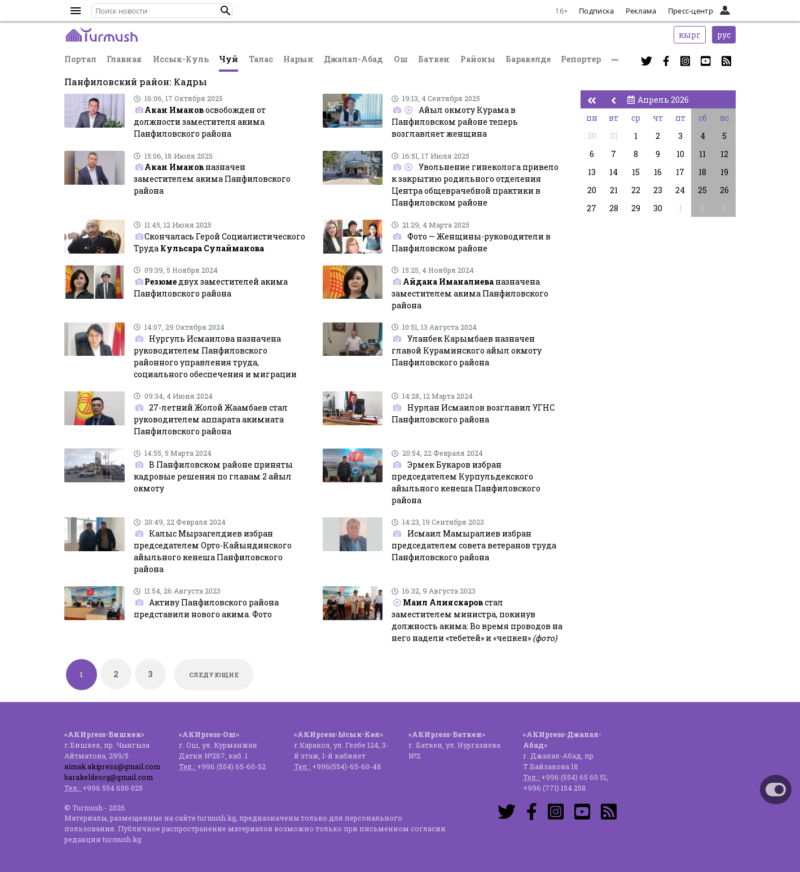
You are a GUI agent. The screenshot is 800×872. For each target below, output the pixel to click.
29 (635, 208)
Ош (401, 59)
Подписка (596, 11)
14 (613, 172)
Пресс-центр (690, 11)
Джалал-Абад (353, 59)
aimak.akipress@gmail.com (112, 766)
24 (680, 190)
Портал (80, 59)
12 (724, 154)
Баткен (434, 59)
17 (680, 172)
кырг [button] (690, 34)
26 (724, 190)
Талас (261, 59)
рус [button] (724, 34)
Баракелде (528, 59)
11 (702, 154)
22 (635, 190)
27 (591, 208)
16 (658, 172)
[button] (225, 11)
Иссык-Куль (181, 59)
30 (591, 135)
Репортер (581, 59)
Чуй (228, 59)
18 (702, 172)
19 (724, 172)
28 (613, 208)
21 (614, 190)
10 (680, 154)
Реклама (641, 11)
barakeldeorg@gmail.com (108, 777)
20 (591, 190)
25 (702, 190)
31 (614, 135)
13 (592, 172)
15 (636, 172)
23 (657, 190)
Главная (124, 59)
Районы (477, 59)
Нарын (298, 59)
